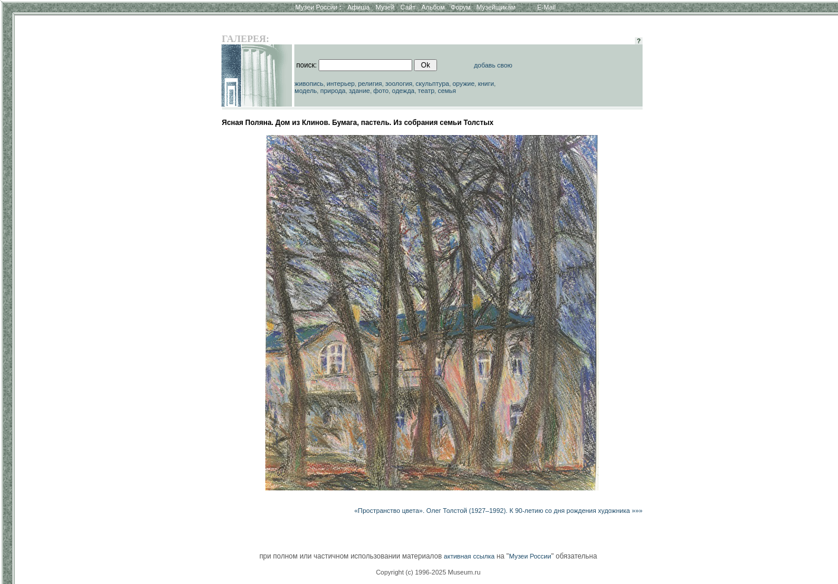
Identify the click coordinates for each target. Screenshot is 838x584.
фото (381, 90)
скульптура (432, 83)
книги (486, 83)
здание (359, 90)
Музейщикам (495, 7)
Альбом (433, 7)
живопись (308, 83)
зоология (399, 83)
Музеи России (318, 7)
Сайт (407, 7)
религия (370, 83)
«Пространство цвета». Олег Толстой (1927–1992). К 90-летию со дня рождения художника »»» (498, 510)
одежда (403, 90)
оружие (463, 83)
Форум (460, 7)
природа (333, 90)
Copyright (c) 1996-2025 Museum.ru (428, 572)
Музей (384, 7)
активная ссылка (469, 556)
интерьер (341, 83)
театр (426, 90)
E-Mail (546, 7)
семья (447, 90)
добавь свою (493, 65)
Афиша (359, 7)
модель (305, 90)
